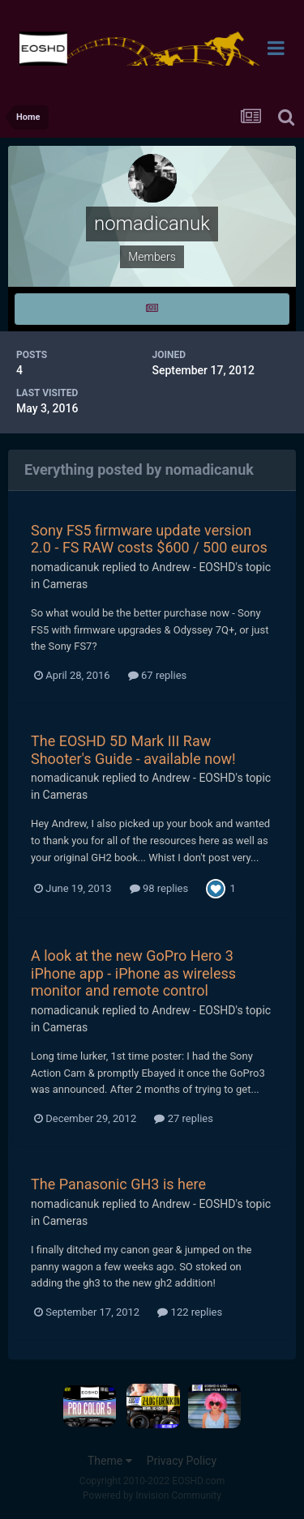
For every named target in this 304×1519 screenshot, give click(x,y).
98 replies (159, 888)
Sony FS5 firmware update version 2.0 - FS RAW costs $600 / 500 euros (149, 539)
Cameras (65, 584)
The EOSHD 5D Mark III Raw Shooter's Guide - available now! (133, 749)
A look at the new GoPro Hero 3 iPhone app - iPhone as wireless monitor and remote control (133, 973)
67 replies (157, 675)
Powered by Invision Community (152, 1495)
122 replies (189, 1312)
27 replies (183, 1118)
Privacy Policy (181, 1460)
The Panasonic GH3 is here (118, 1184)
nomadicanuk (65, 567)
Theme (110, 1460)
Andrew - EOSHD (193, 567)
